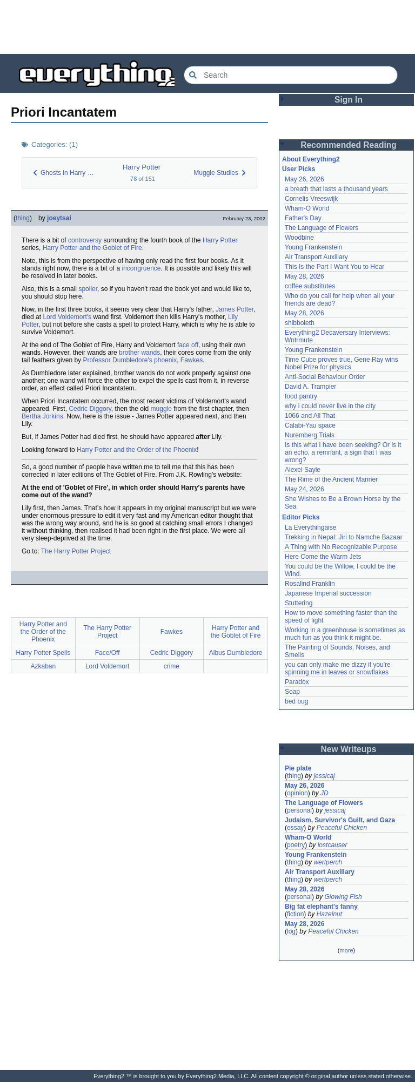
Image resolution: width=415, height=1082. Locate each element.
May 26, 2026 (304, 179)
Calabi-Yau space (310, 425)
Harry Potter (141, 167)
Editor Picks (300, 517)
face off (187, 345)
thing (23, 218)
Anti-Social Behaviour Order (325, 377)
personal (299, 810)
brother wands (139, 352)
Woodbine (299, 237)
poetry (296, 845)
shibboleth (299, 323)
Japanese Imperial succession (328, 593)
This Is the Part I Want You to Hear (334, 266)
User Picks (298, 169)
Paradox (297, 682)
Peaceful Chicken (342, 827)
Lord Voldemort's (67, 317)
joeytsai (59, 218)
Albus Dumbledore (236, 653)
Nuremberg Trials (309, 435)
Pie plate (298, 768)
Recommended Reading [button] (348, 145)
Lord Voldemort (107, 666)
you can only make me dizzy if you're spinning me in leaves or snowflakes (338, 668)
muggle (161, 408)
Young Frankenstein (313, 247)
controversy (85, 240)
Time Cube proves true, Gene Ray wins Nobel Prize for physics (342, 363)
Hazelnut (329, 914)
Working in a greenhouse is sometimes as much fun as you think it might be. (346, 633)
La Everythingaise (310, 527)
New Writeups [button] (349, 749)
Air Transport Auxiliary (316, 257)
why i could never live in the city (330, 406)
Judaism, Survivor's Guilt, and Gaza (340, 820)
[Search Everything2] (291, 75)
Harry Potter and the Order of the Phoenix (137, 450)
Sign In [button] (348, 99)
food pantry (301, 396)
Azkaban (43, 666)
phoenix (165, 360)
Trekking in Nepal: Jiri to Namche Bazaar (344, 537)
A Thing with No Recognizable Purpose (341, 547)
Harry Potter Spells (43, 653)
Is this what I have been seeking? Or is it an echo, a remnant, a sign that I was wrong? (344, 452)
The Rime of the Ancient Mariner (331, 479)
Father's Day (303, 218)
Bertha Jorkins (42, 416)
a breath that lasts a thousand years (336, 189)
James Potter (234, 309)
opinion (297, 793)
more (346, 950)
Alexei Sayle (302, 470)
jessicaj (323, 776)
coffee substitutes (310, 286)
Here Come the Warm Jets (323, 556)
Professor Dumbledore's (117, 360)
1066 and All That (310, 416)
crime (171, 666)
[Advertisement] (207, 27)
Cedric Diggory (90, 408)
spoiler (87, 289)
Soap (292, 691)
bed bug (296, 701)
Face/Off (107, 653)
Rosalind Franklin (310, 583)
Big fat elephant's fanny (321, 906)
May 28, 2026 (304, 276)
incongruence (141, 268)
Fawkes (191, 360)
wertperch (327, 862)
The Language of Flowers (321, 228)
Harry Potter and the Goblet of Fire (92, 248)
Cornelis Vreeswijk (311, 198)
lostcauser (332, 845)
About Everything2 (311, 159)
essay (295, 827)
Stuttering (298, 603)
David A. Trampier (310, 386)
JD (324, 793)
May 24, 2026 (304, 489)
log (291, 931)
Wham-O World (307, 208)
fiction (295, 914)
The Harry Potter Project (76, 551)
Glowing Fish (343, 897)
